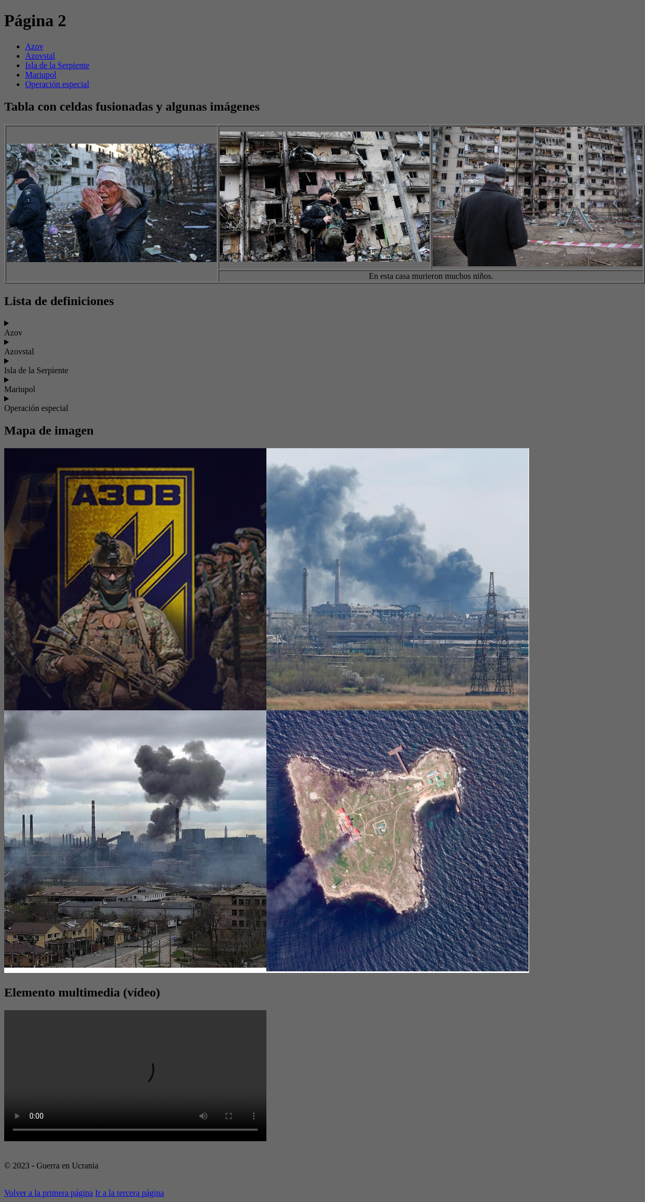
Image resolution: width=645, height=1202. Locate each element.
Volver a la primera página (48, 1192)
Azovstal (40, 55)
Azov (34, 46)
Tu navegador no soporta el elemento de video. (135, 1075)
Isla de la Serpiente (57, 65)
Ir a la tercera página (129, 1192)
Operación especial (57, 84)
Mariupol (41, 74)
